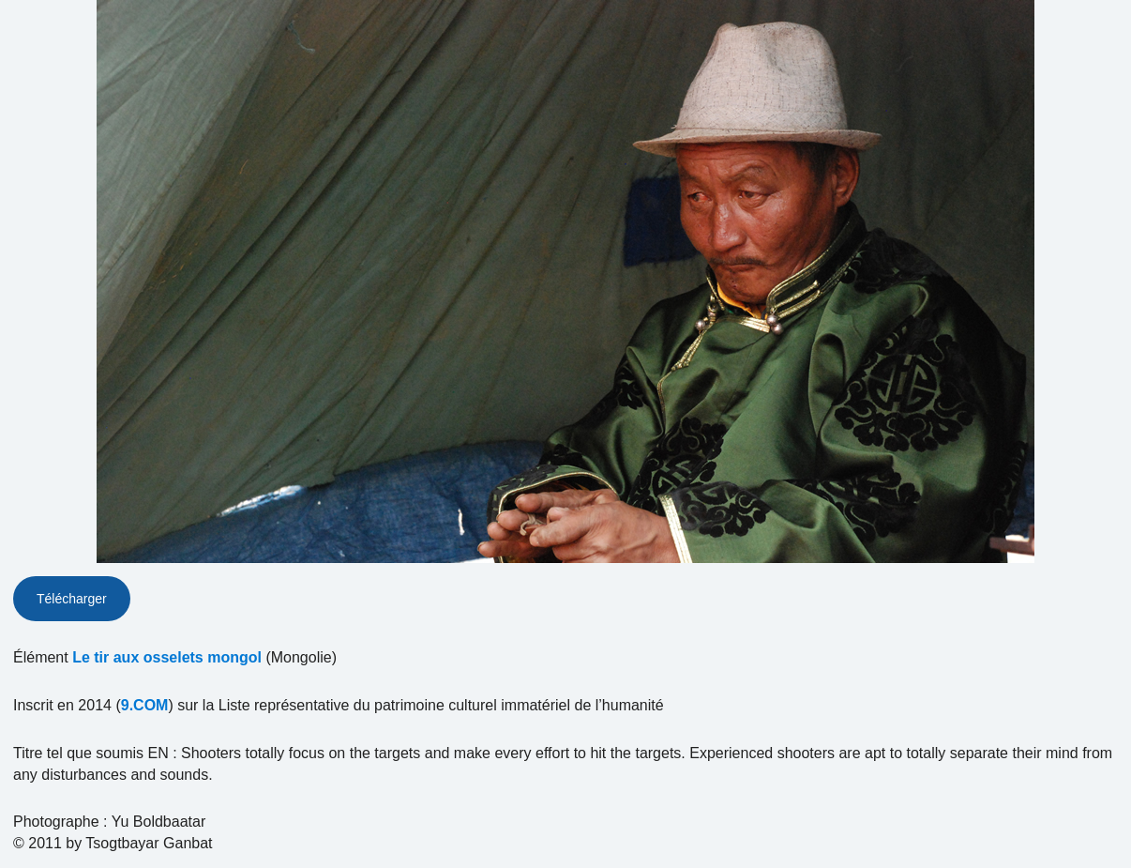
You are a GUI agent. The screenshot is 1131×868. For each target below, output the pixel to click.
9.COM (145, 705)
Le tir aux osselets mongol (167, 657)
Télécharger (72, 598)
